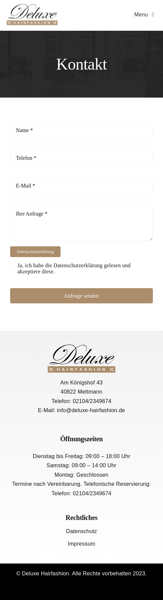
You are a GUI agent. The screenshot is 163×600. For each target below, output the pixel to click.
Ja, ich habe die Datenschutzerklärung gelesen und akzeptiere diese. (74, 268)
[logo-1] (32, 6)
